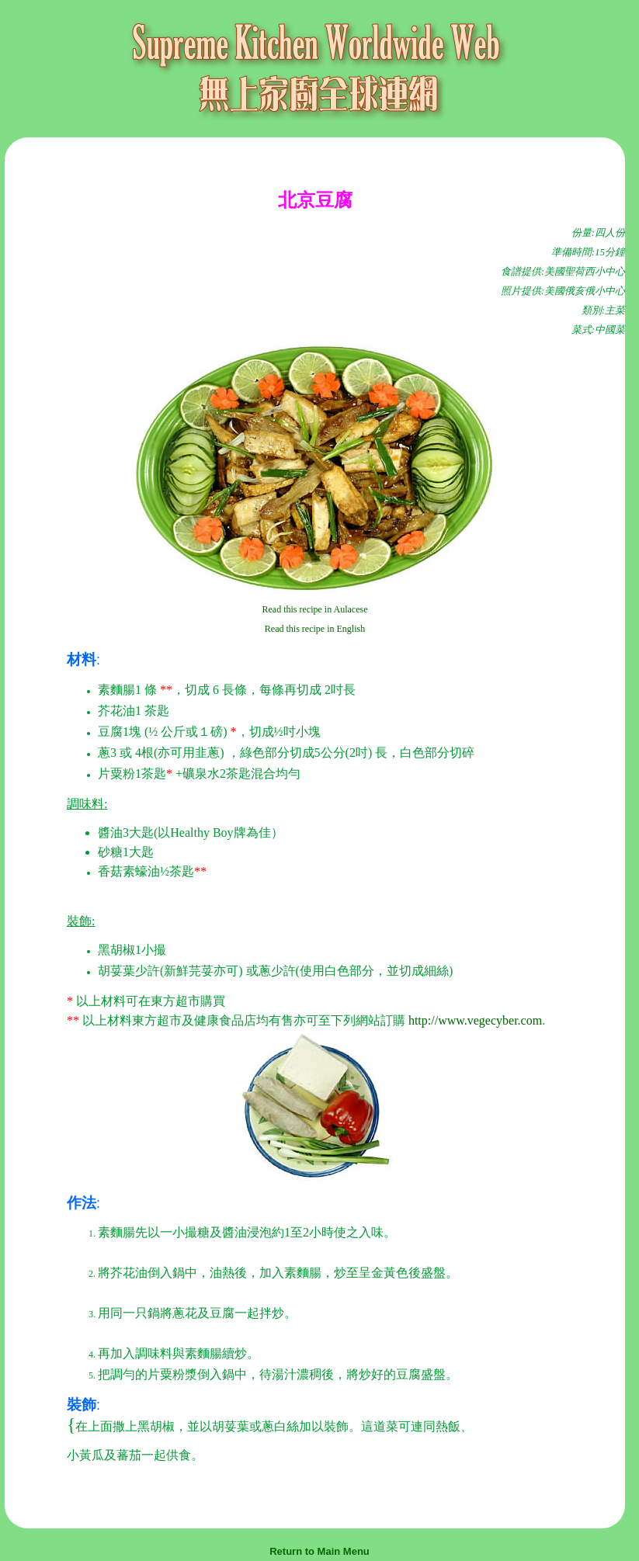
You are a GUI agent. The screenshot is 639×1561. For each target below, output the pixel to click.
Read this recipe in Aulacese (315, 609)
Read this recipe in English (315, 628)
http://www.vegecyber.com (475, 1020)
